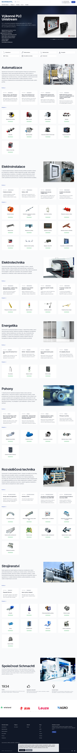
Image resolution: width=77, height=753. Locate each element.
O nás (22, 4)
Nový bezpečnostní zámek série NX (9, 34)
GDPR (40, 729)
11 (43, 711)
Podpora (13, 4)
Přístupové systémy (64, 415)
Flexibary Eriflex (25, 496)
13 (46, 711)
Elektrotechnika (10, 285)
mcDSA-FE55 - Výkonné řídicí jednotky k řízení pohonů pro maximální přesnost (29, 417)
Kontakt (40, 737)
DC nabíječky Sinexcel (65, 351)
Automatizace (10, 92)
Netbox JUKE (25, 192)
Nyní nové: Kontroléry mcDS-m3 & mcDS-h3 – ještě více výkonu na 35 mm (10, 417)
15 (49, 711)
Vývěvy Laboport (5, 39)
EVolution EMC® (5, 40)
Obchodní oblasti (5, 4)
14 (48, 711)
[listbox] (57, 26)
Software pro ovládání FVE (7, 31)
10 (41, 711)
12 (44, 711)
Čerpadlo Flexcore (7, 592)
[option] (57, 26)
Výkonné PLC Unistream (7, 33)
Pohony (9, 413)
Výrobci (40, 733)
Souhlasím (22, 750)
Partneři (40, 735)
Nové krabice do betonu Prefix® (8, 37)
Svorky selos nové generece (9, 496)
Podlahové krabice (7, 192)
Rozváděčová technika (11, 494)
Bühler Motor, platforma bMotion (8, 36)
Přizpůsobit (29, 750)
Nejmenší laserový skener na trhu (9, 30)
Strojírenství (10, 590)
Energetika (9, 349)
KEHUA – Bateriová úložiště (28, 351)
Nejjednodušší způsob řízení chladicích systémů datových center (48, 96)
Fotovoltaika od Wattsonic (7, 42)
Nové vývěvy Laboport (27, 592)
